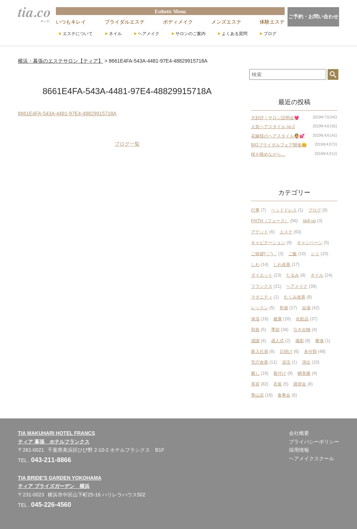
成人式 (277, 340)
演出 (306, 362)
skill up (309, 220)
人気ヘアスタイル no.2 (273, 126)
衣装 (277, 384)
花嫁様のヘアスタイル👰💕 (278, 136)
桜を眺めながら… (268, 154)
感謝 (255, 340)
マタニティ (261, 297)
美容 (255, 384)
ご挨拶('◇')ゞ (264, 253)
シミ (315, 253)
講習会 (299, 384)
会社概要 (299, 433)
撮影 (299, 340)
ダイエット (261, 275)
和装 (255, 329)
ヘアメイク (148, 33)
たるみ (292, 275)
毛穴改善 (259, 362)
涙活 (286, 362)
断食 (319, 340)
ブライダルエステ (125, 22)
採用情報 (299, 450)
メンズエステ (226, 22)
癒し (255, 373)
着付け (279, 373)
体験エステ (272, 22)
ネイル (115, 33)
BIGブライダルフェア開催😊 (279, 144)
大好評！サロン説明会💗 (275, 117)
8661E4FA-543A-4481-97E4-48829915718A (67, 113)
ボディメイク (178, 22)
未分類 (310, 351)
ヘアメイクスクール (311, 458)
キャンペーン (310, 242)
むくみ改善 (294, 297)
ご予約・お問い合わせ (313, 16)
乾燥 (284, 307)
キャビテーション (268, 242)
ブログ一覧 (127, 144)
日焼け (286, 351)
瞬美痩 (304, 373)
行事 (255, 210)
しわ (255, 264)
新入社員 (259, 351)
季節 (275, 329)
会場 (306, 307)
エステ (286, 231)
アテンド (259, 231)
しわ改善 (281, 264)
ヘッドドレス (284, 210)
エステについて (78, 33)
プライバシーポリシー (314, 442)
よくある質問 (234, 33)
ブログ (270, 33)
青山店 (257, 395)
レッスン (259, 307)
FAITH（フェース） (270, 220)
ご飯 (292, 253)
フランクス (261, 286)
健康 (277, 318)
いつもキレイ (71, 22)
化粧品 (302, 318)
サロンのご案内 (190, 33)
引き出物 (301, 329)
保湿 (255, 318)
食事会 (284, 395)
